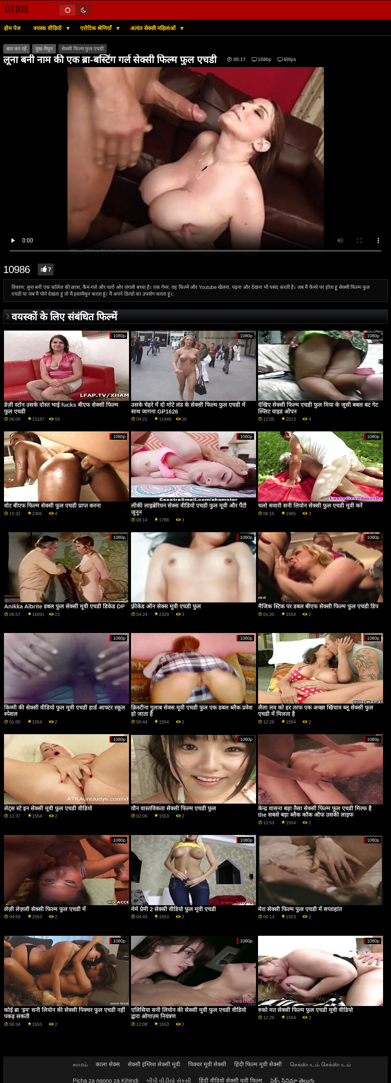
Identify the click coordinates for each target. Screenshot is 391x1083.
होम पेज (12, 28)
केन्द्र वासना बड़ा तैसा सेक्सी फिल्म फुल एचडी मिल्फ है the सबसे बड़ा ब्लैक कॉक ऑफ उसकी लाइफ (315, 811)
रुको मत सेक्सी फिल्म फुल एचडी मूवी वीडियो (305, 1010)
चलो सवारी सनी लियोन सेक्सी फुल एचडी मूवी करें (310, 505)
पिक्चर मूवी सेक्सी (207, 1064)
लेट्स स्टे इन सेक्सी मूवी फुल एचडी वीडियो (48, 808)
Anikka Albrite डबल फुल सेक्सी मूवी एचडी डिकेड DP (64, 606)
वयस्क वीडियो (48, 28)
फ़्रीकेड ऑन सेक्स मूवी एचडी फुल (166, 606)
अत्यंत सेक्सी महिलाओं (153, 28)
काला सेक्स (108, 1064)
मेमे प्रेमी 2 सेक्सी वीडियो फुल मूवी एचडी (173, 909)
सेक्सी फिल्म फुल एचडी (82, 49)
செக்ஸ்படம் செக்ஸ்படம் (320, 1064)
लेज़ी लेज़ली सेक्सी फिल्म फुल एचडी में (45, 909)
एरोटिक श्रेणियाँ (97, 28)
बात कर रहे (16, 49)
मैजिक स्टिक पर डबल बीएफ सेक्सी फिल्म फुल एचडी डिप (318, 606)
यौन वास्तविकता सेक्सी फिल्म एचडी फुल (173, 808)
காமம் (80, 1064)
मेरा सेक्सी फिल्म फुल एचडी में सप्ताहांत (300, 909)
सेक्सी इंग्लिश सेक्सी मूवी (154, 1064)
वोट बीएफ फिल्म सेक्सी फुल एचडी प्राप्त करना (52, 505)
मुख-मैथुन (43, 49)
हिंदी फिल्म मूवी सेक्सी (258, 1064)
